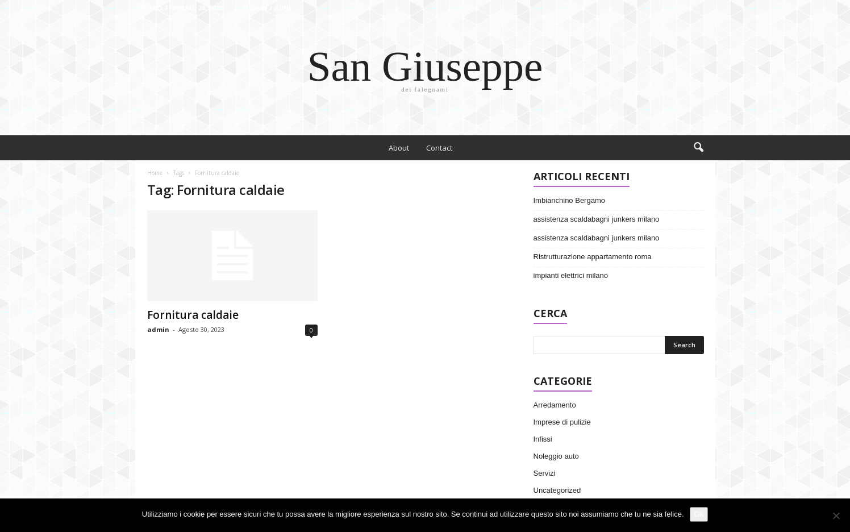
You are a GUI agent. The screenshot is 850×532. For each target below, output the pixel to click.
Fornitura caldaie (193, 314)
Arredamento (555, 405)
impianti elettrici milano (571, 275)
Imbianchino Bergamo (569, 200)
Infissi (543, 439)
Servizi (545, 473)
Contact (439, 148)
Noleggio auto (556, 456)
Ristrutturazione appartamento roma (593, 256)
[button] (698, 147)
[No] (835, 515)
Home (155, 173)
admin (158, 329)
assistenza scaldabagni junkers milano (597, 219)
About (399, 148)
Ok (699, 514)
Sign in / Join (265, 7)
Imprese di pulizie (562, 422)
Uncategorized (557, 490)
